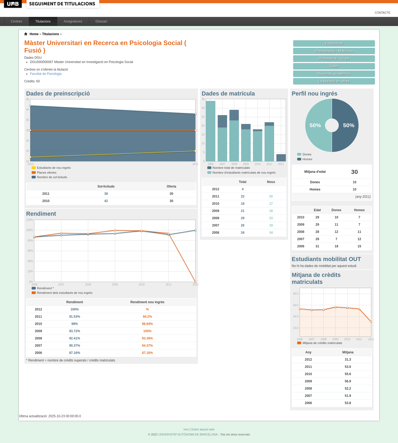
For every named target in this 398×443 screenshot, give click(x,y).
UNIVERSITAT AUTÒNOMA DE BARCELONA (188, 434)
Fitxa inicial (334, 43)
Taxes (334, 66)
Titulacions (43, 21)
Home (34, 34)
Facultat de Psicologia (45, 74)
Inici (186, 429)
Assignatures (73, 21)
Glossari (101, 21)
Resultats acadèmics (334, 74)
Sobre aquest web (202, 429)
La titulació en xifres (334, 81)
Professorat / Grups (334, 58)
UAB (13, 4)
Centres (16, 21)
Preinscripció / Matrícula (334, 51)
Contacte (382, 12)
